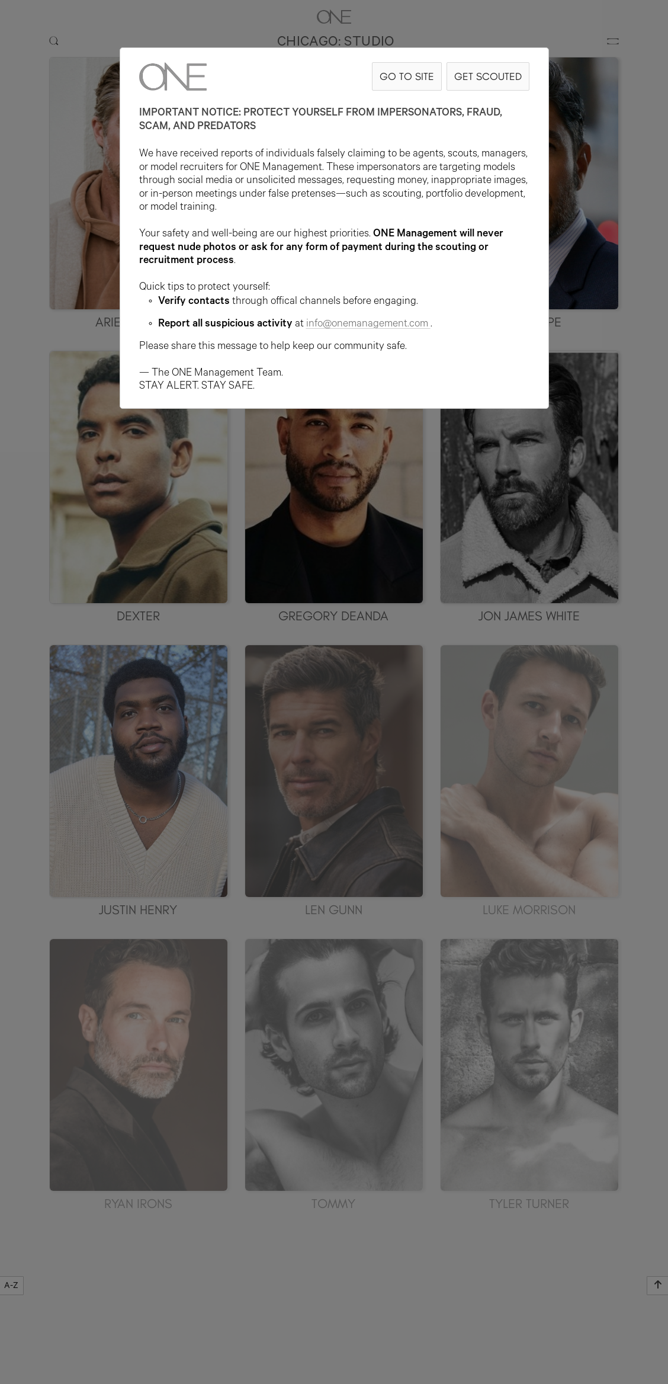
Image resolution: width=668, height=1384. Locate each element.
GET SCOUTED (488, 76)
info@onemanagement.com (368, 325)
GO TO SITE (407, 76)
